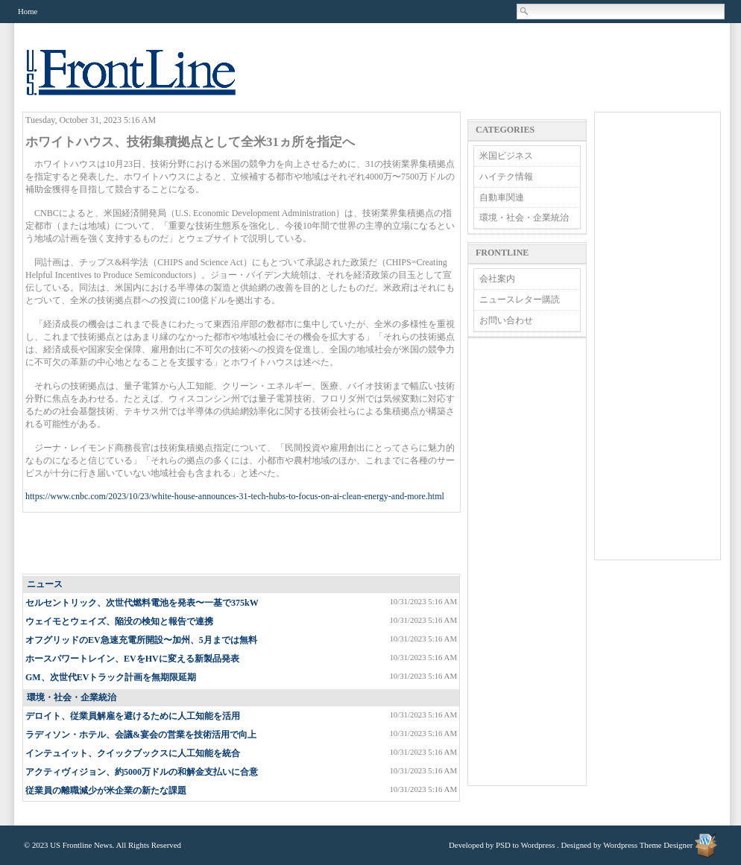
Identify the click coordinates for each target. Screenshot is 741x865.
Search (525, 11)
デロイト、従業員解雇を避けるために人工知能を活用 (132, 716)
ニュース (45, 584)
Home (27, 11)
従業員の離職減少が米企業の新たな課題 (105, 790)
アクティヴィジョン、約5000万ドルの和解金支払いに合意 (141, 772)
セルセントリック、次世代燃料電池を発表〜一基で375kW (142, 603)
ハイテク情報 (506, 176)
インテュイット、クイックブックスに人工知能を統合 (132, 753)
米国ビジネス (506, 155)
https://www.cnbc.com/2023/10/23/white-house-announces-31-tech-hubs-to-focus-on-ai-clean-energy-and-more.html (234, 496)
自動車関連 (501, 197)
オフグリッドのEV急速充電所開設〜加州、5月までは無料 (141, 640)
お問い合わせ (506, 320)
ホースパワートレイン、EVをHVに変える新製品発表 (132, 658)
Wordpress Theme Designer (648, 844)
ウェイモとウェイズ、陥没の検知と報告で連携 (119, 621)
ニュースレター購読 (519, 299)
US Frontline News (146, 81)
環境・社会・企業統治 (71, 697)
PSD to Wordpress (525, 844)
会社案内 (497, 278)
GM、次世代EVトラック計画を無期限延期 (110, 677)
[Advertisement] (242, 544)
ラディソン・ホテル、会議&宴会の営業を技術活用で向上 (140, 734)
